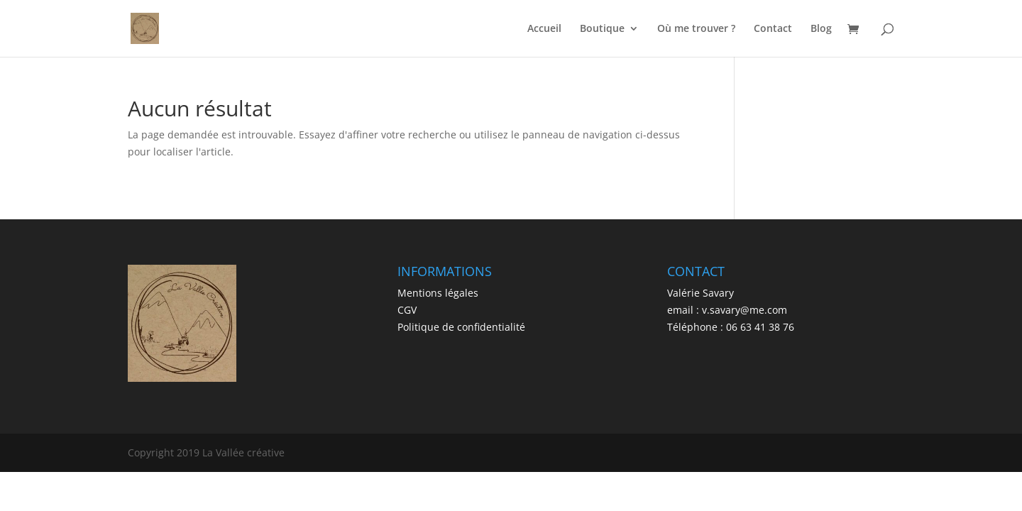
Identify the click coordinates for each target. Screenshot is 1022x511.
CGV (407, 310)
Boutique (602, 29)
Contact (773, 29)
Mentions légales (437, 293)
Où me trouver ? (696, 29)
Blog (821, 29)
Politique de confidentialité (461, 327)
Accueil (544, 29)
